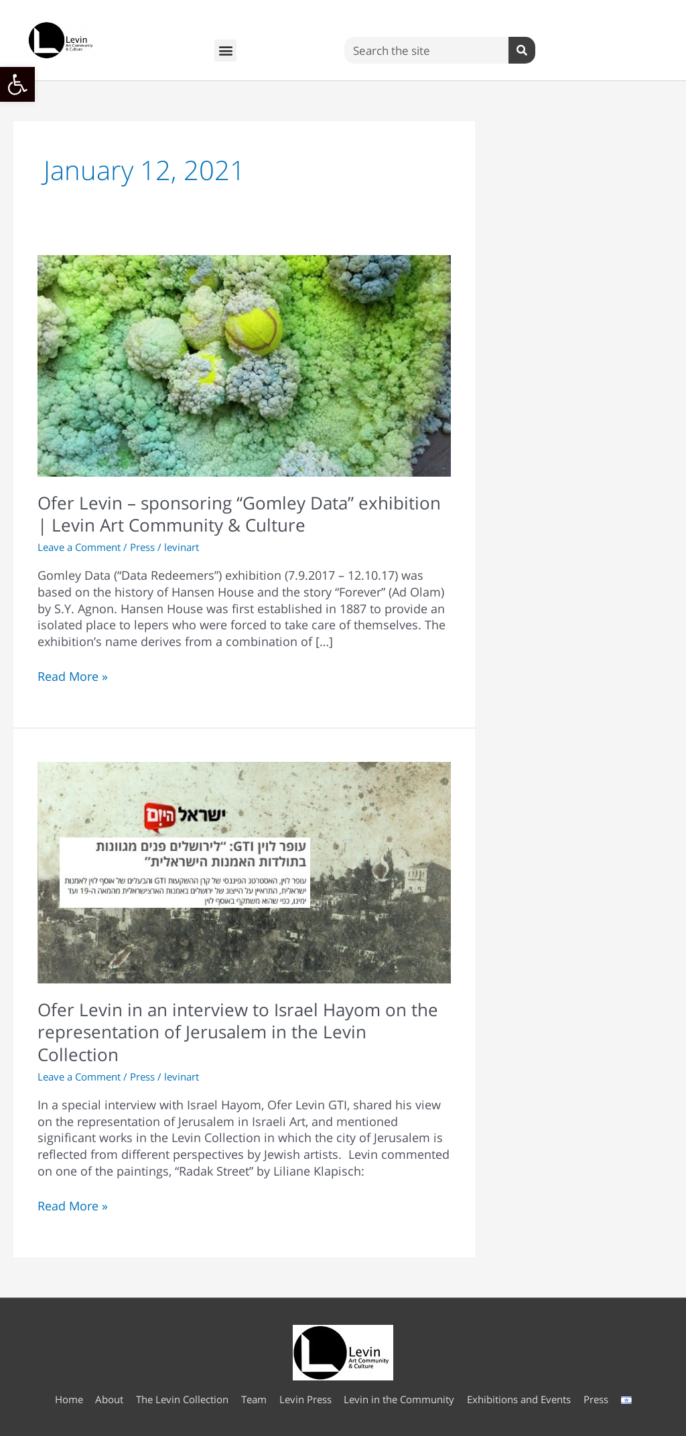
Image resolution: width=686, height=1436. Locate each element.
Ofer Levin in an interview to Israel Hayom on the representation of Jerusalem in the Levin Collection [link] (238, 1032)
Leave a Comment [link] (79, 547)
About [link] (109, 1399)
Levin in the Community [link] (399, 1399)
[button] (225, 50)
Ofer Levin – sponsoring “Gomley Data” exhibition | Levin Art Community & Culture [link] (239, 514)
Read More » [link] (73, 676)
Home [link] (68, 1399)
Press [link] (142, 547)
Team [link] (254, 1399)
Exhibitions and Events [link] (519, 1399)
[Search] (521, 50)
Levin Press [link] (305, 1399)
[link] (17, 84)
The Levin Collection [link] (182, 1399)
